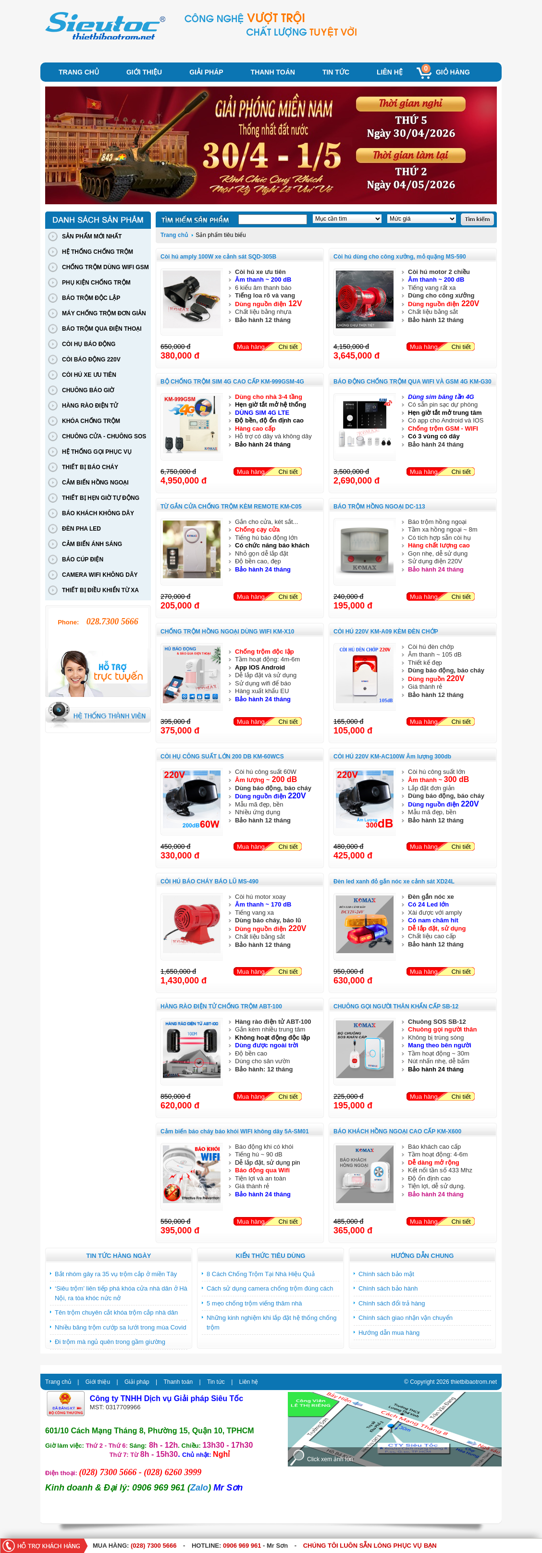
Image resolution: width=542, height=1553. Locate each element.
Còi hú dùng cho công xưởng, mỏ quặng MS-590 (399, 256)
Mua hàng (251, 346)
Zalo (199, 1487)
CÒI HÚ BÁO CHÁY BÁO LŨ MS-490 (209, 881)
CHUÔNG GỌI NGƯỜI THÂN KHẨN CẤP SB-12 (395, 1006)
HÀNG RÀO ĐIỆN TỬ (90, 405)
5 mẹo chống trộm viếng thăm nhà (254, 1303)
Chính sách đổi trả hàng (391, 1303)
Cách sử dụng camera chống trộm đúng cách (270, 1288)
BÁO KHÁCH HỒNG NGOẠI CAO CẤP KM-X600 (397, 1131)
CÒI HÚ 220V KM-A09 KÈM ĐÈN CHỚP (385, 631)
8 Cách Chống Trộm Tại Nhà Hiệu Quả (261, 1274)
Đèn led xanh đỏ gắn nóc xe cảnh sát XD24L (394, 881)
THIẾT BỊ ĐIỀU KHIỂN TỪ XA (100, 590)
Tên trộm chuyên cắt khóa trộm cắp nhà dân (116, 1312)
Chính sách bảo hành (388, 1288)
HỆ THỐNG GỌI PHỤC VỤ (97, 451)
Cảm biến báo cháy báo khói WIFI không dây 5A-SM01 (234, 1131)
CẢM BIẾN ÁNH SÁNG (92, 544)
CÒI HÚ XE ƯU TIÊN (89, 375)
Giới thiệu (144, 72)
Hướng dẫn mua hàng (388, 1332)
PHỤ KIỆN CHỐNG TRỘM (96, 282)
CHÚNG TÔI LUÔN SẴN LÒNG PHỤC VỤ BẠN (370, 1545)
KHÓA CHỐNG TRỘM (91, 421)
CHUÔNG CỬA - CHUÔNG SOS (104, 436)
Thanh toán (273, 72)
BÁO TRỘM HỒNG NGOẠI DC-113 (379, 506)
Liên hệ (390, 72)
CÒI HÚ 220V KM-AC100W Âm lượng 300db (392, 756)
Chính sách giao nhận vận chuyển (405, 1317)
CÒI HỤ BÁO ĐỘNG (88, 344)
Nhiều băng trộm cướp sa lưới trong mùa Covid (120, 1327)
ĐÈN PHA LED (81, 528)
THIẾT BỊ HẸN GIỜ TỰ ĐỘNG (100, 498)
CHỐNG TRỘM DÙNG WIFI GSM (105, 267)
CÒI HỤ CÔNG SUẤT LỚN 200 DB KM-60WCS (222, 756)
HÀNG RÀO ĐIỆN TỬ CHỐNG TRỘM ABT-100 (221, 1006)
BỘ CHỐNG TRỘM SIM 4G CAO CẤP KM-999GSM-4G (232, 381)
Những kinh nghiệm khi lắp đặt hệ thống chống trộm (272, 1322)
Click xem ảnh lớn (330, 1459)
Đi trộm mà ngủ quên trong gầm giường (110, 1341)
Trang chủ (79, 72)
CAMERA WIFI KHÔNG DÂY (100, 575)
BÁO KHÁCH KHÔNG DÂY (98, 513)
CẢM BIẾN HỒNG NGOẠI (95, 482)
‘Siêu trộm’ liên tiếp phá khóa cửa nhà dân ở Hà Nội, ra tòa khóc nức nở (121, 1293)
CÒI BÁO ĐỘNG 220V (91, 359)
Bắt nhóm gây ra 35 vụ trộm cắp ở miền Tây (116, 1274)
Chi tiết (287, 346)
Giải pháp (206, 72)
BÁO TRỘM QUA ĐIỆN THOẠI (102, 328)
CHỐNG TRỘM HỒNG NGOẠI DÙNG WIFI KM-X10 (227, 631)
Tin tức (335, 72)
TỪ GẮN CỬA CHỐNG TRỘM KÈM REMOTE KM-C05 (231, 506)
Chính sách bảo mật (386, 1274)
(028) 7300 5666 (153, 1545)
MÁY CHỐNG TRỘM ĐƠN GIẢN (104, 313)
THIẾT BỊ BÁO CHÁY (90, 467)
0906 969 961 (242, 1545)
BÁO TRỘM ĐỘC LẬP (91, 298)
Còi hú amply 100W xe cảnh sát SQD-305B (218, 256)
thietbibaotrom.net (474, 1382)
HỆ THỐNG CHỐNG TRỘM (97, 251)
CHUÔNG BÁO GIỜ (88, 390)
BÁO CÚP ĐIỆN (82, 559)
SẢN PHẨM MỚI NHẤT (92, 236)
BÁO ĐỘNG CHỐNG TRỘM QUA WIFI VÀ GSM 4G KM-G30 (412, 381)
